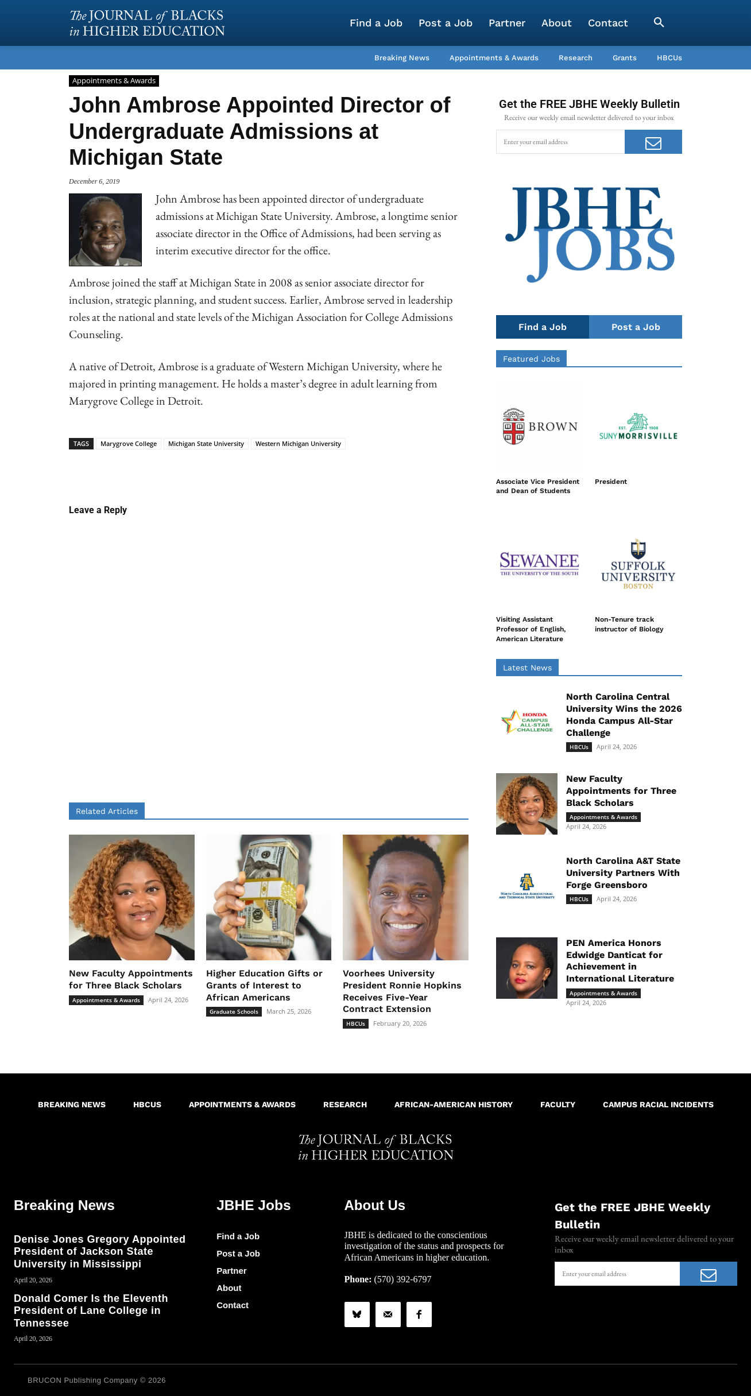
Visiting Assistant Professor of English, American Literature (531, 629)
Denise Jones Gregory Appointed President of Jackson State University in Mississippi (99, 1251)
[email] (560, 142)
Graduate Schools (234, 1011)
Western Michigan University (298, 443)
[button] (659, 23)
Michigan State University (206, 443)
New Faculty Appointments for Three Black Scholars (131, 979)
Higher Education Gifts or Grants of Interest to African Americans (264, 985)
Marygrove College (128, 443)
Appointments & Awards (114, 81)
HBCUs (355, 1023)
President (611, 482)
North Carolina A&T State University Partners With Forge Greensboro (623, 872)
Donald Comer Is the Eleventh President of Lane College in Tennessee (91, 1310)
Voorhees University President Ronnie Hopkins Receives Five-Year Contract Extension (402, 991)
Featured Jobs (531, 358)
